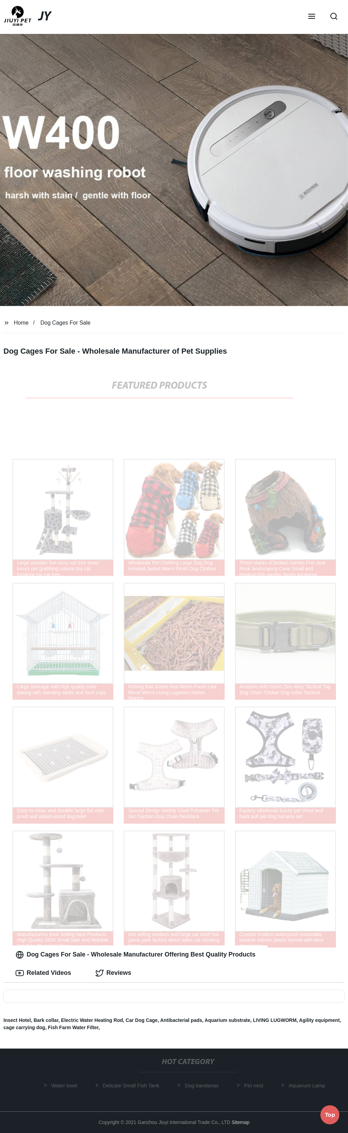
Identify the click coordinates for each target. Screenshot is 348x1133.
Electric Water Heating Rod (92, 1020)
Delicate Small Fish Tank (132, 1085)
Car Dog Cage (142, 1020)
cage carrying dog (24, 1027)
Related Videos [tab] (43, 973)
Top (330, 1114)
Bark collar (46, 1020)
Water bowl (65, 1085)
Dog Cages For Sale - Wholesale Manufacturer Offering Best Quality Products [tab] (135, 955)
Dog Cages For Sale (65, 323)
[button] (311, 17)
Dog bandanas (203, 1085)
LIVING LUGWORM (275, 1020)
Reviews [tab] (113, 973)
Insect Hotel (17, 1020)
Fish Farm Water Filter (73, 1027)
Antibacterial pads (181, 1020)
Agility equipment (319, 1020)
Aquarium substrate (227, 1020)
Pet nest (255, 1085)
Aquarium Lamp (308, 1085)
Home (21, 323)
